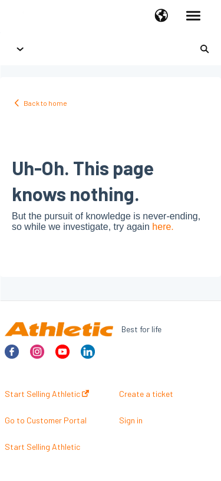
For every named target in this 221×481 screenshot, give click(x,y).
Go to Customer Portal (46, 420)
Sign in (131, 420)
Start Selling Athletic (47, 394)
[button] (161, 16)
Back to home (45, 103)
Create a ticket (146, 394)
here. (162, 227)
